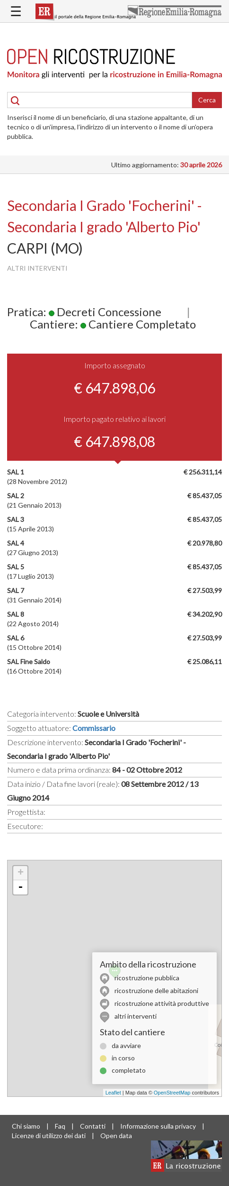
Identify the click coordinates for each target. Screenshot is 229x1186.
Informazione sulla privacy (158, 1126)
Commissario (93, 727)
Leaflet (113, 1092)
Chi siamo (26, 1126)
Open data (116, 1135)
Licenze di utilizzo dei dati (49, 1135)
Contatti (93, 1126)
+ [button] (21, 873)
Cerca (207, 100)
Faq (60, 1126)
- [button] (20, 887)
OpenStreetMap (172, 1092)
